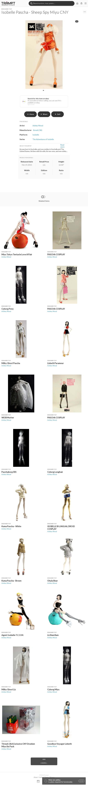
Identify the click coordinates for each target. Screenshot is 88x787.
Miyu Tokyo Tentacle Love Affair (16, 254)
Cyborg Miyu (53, 689)
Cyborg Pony (7, 309)
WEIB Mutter (7, 417)
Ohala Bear (52, 580)
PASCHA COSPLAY (56, 254)
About (36, 777)
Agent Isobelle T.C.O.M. (12, 635)
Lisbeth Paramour (55, 363)
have (30, 114)
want (44, 114)
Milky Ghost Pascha (10, 363)
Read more (62, 146)
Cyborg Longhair (55, 472)
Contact (41, 777)
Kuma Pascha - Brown (11, 580)
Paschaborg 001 (8, 472)
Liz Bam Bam (53, 635)
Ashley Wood (6, 257)
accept (81, 781)
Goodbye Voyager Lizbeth (59, 744)
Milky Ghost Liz (8, 689)
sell (57, 114)
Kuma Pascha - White (11, 526)
